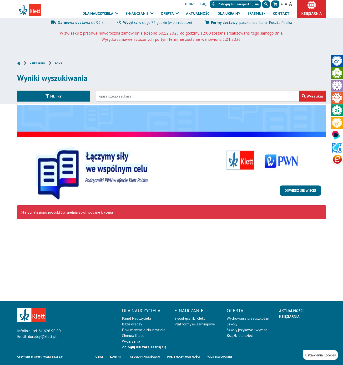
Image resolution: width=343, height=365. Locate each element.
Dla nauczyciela (98, 13)
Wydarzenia (131, 341)
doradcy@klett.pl (42, 336)
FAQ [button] (203, 4)
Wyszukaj (312, 96)
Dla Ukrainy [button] (228, 13)
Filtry (53, 96)
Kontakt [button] (281, 13)
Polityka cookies (219, 356)
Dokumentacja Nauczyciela (143, 329)
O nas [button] (190, 4)
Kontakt (116, 356)
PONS (58, 63)
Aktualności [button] (198, 13)
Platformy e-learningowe (194, 324)
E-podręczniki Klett (189, 318)
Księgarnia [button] (311, 13)
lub (144, 346)
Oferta (168, 13)
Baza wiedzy (132, 324)
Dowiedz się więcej (300, 190)
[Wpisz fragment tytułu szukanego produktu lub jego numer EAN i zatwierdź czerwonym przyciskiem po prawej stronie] (197, 96)
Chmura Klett (133, 335)
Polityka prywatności (183, 356)
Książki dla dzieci (240, 335)
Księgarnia (37, 63)
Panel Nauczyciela (136, 318)
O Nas (99, 356)
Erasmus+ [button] (256, 13)
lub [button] (235, 4)
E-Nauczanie (137, 13)
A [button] (282, 4)
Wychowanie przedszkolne (248, 318)
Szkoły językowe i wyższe (247, 329)
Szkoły (232, 324)
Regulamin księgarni (145, 356)
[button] (266, 4)
